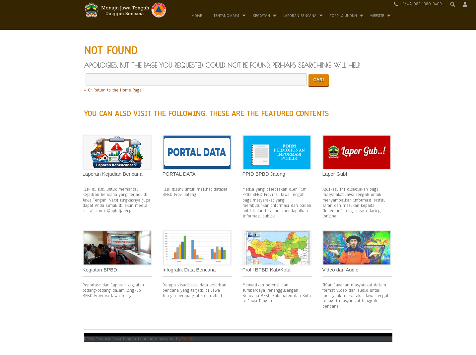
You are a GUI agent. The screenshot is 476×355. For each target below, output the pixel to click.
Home (197, 15)
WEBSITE (377, 15)
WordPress (191, 339)
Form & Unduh (343, 15)
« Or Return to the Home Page (113, 90)
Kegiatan (261, 15)
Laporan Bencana (299, 15)
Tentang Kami (226, 15)
